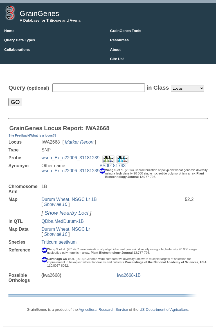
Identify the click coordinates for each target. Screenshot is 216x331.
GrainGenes (39, 13)
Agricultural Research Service (103, 309)
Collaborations (17, 49)
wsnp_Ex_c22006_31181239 (71, 157)
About (115, 49)
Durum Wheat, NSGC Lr (66, 229)
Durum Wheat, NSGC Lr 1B (69, 199)
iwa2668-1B (129, 275)
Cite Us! (117, 59)
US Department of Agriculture (164, 309)
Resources (119, 40)
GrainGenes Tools (125, 31)
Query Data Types (19, 40)
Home (9, 31)
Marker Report (79, 142)
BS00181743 (113, 165)
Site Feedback (18, 135)
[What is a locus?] (42, 135)
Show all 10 (55, 204)
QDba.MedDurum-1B (63, 221)
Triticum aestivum (59, 242)
